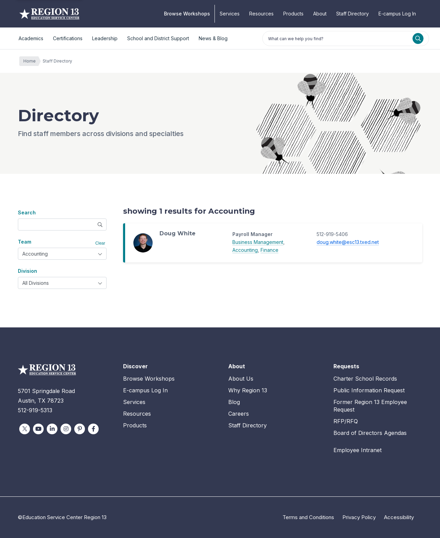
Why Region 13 (247, 390)
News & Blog (213, 38)
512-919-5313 (35, 410)
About (320, 13)
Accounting (245, 250)
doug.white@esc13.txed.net (348, 242)
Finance (269, 250)
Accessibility (399, 517)
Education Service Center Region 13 (49, 13)
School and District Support (158, 38)
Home (31, 61)
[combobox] (62, 254)
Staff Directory (352, 13)
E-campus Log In (397, 13)
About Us (240, 378)
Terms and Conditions (308, 517)
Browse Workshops (187, 13)
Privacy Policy (359, 517)
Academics (31, 38)
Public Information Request (369, 390)
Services (230, 13)
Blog (234, 402)
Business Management (257, 242)
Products (293, 13)
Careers (238, 413)
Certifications (67, 38)
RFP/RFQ (345, 421)
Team (24, 242)
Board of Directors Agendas (370, 432)
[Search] (418, 38)
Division (27, 271)
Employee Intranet (357, 450)
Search (27, 212)
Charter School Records (365, 378)
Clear (100, 243)
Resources (261, 13)
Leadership (105, 38)
